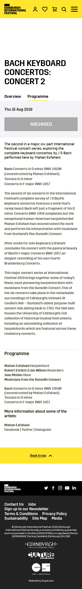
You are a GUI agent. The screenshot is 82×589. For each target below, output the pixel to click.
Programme (38, 96)
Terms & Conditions (21, 514)
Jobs (32, 504)
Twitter (27, 430)
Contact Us (14, 504)
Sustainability (16, 518)
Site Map (39, 518)
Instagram (43, 430)
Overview (12, 96)
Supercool (48, 580)
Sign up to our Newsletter (26, 509)
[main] (41, 240)
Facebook (11, 430)
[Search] (64, 9)
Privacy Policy (54, 514)
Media (57, 518)
